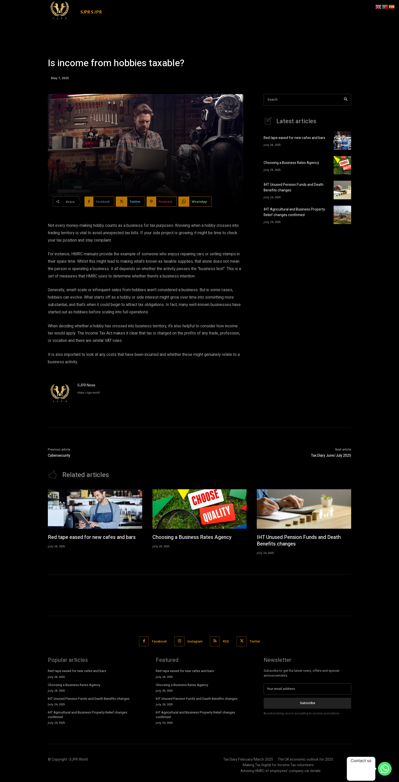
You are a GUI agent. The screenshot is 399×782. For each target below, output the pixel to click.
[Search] (345, 99)
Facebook (159, 641)
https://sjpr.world (88, 392)
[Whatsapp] (385, 769)
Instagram (195, 641)
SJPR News (86, 385)
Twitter (255, 641)
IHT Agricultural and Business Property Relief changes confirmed (294, 212)
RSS (226, 641)
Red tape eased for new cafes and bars (294, 138)
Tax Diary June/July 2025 (331, 455)
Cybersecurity (59, 455)
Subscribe (307, 703)
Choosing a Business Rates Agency (291, 163)
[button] (313, 8)
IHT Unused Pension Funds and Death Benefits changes (300, 541)
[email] (307, 689)
